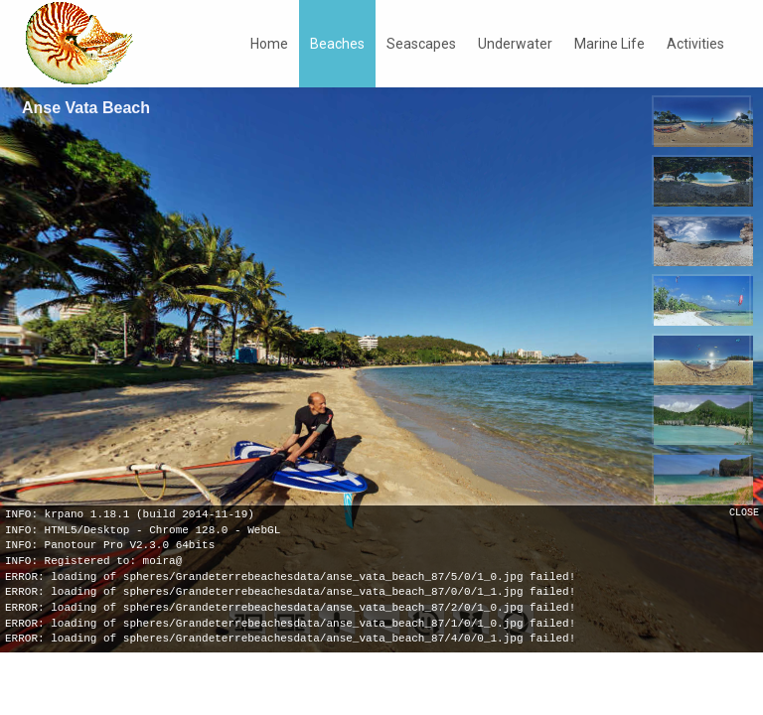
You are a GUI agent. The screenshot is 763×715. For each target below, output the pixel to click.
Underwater (515, 44)
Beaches (337, 44)
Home (269, 44)
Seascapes (421, 44)
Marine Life (609, 44)
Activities (695, 44)
